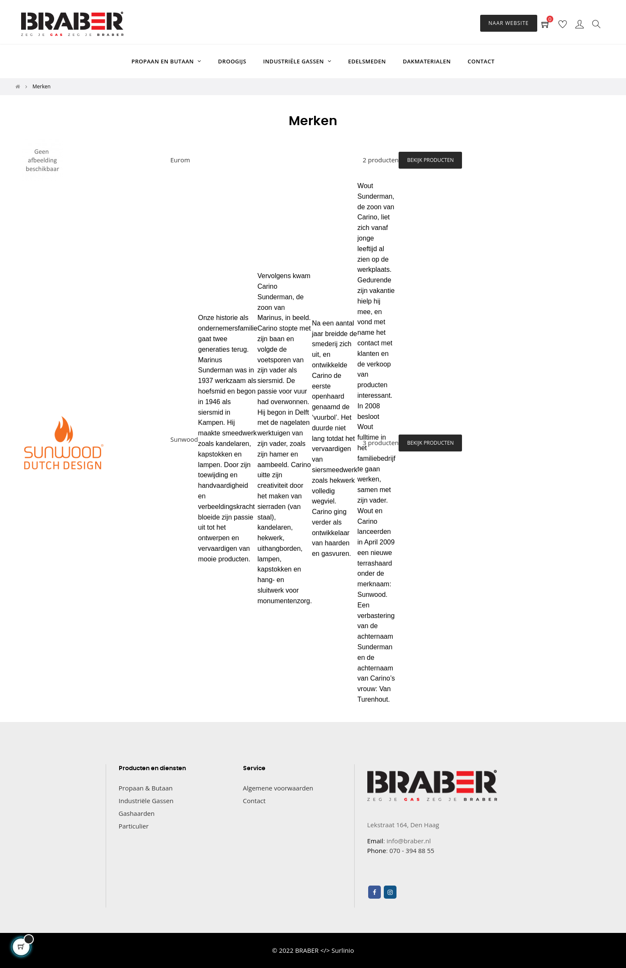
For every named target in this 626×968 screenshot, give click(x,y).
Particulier (134, 826)
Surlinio (342, 950)
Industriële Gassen (146, 800)
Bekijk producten (430, 160)
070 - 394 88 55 (411, 850)
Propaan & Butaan (146, 788)
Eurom (180, 160)
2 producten (381, 160)
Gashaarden (137, 813)
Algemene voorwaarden (278, 788)
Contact (254, 800)
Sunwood (184, 439)
